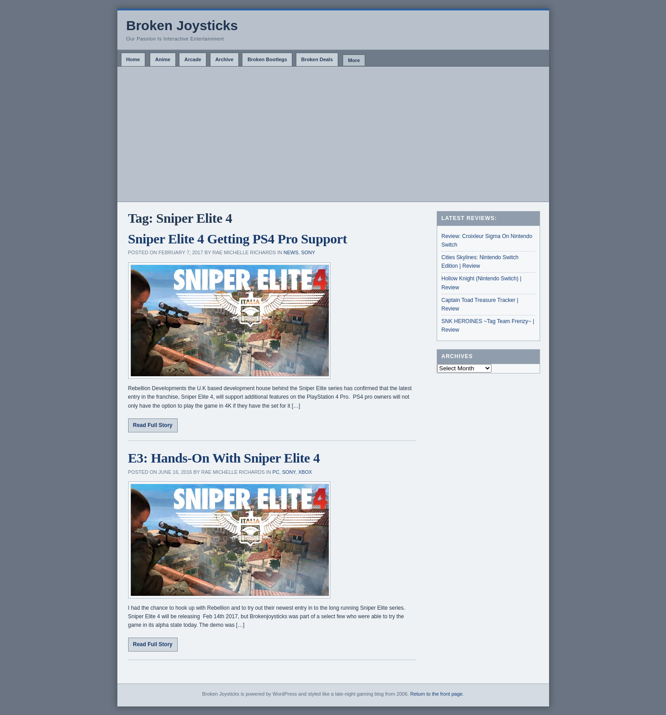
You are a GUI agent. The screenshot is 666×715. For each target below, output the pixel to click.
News (291, 252)
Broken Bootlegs (267, 59)
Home (133, 59)
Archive (224, 59)
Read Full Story (153, 425)
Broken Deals (317, 59)
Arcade (192, 59)
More (354, 60)
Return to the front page (436, 694)
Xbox (305, 472)
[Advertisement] (333, 134)
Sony (308, 252)
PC (276, 472)
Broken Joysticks (182, 25)
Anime (162, 59)
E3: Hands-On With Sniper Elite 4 (224, 457)
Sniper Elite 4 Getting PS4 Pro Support (237, 238)
